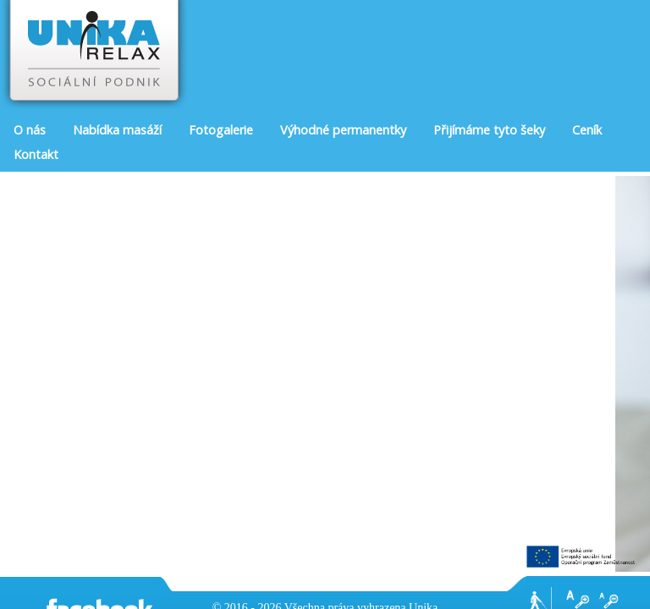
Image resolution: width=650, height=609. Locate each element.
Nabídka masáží (117, 130)
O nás (30, 130)
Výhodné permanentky (343, 130)
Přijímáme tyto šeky (489, 130)
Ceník (587, 130)
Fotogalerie (221, 130)
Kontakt (36, 154)
